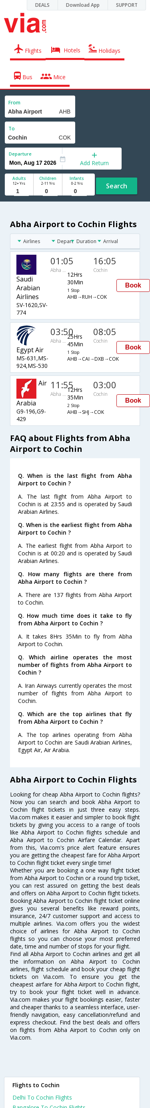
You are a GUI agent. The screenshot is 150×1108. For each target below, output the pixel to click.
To (11, 128)
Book (133, 285)
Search (116, 186)
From (14, 102)
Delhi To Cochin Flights (42, 1097)
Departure (20, 154)
